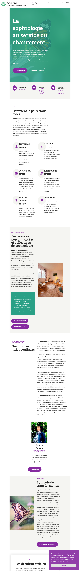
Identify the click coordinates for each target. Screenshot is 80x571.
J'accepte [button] (63, 565)
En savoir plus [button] (65, 561)
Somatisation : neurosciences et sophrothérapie (62, 470)
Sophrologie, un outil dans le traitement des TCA (39, 470)
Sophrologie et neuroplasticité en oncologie (13, 470)
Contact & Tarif (67, 3)
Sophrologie (46, 3)
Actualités (32, 5)
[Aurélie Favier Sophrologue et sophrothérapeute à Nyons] (13, 3)
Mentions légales (13, 569)
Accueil (31, 3)
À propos (37, 3)
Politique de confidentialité (24, 569)
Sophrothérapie (56, 3)
